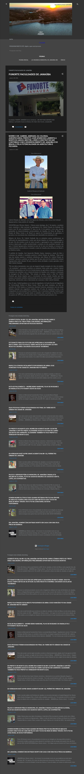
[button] (62, 74)
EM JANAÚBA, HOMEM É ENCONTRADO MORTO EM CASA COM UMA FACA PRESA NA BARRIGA (39, 752)
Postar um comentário (16, 307)
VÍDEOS (63, 60)
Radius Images (46, 549)
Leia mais (60, 337)
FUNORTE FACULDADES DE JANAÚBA (30, 74)
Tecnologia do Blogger (42, 546)
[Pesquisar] (78, 4)
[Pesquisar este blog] (42, 51)
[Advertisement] (73, 90)
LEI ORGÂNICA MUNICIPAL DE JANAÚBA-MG (44, 60)
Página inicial (23, 60)
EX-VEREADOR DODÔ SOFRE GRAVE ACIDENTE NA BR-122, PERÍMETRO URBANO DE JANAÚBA (38, 689)
